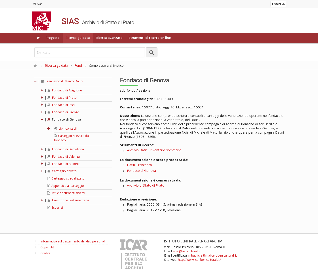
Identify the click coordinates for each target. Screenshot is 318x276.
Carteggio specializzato (66, 178)
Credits (42, 253)
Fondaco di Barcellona (65, 149)
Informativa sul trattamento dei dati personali (70, 241)
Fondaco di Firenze (63, 112)
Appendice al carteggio (65, 185)
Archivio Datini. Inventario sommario (154, 150)
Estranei (55, 207)
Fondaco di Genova (64, 119)
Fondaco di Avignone (64, 90)
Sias (37, 4)
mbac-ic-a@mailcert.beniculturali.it (212, 255)
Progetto (53, 38)
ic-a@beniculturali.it (187, 251)
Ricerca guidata (78, 38)
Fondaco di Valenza (63, 156)
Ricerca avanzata (109, 38)
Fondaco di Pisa (61, 105)
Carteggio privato (62, 171)
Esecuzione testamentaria (68, 200)
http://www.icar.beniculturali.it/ (199, 259)
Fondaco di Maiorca (63, 164)
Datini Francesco (139, 165)
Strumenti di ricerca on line (150, 38)
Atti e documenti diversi (66, 193)
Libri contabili (65, 128)
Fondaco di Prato (62, 97)
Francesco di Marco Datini (62, 81)
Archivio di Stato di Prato (145, 185)
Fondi (78, 65)
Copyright (44, 247)
